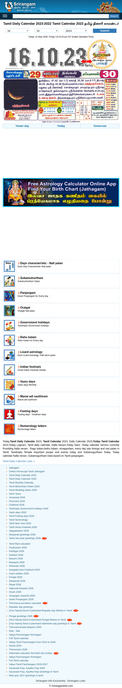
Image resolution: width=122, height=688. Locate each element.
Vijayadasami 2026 (19, 530)
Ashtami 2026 (16, 555)
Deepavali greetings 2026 (22, 534)
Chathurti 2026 (16, 504)
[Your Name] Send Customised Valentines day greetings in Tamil (42, 623)
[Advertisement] (61, 153)
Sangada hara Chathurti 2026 (24, 569)
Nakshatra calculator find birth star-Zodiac (30, 653)
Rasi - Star (14, 631)
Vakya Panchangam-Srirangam (25, 634)
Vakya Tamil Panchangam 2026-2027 (28, 664)
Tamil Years (15, 493)
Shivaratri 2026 (17, 566)
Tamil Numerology (18, 519)
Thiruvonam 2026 (18, 649)
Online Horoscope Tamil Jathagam (27, 471)
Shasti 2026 (15, 645)
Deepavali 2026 (17, 581)
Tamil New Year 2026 (20, 523)
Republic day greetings (21, 607)
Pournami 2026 (17, 501)
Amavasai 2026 (17, 497)
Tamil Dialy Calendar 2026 (22, 478)
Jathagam (14, 467)
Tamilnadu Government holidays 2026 (28, 508)
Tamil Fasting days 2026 (21, 516)
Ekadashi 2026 (17, 562)
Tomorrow (99, 125)
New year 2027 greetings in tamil (26, 675)
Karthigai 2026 (16, 551)
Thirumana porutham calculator (25, 603)
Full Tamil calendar (18, 638)
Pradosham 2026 (18, 547)
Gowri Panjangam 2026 (21, 599)
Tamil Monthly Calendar (21, 482)
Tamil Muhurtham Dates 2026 (24, 486)
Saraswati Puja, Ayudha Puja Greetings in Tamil (33, 671)
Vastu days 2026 (17, 512)
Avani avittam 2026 (19, 573)
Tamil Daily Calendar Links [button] (19, 461)
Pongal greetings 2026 (20, 616)
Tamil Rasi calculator (19, 543)
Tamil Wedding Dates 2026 (23, 490)
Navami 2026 (16, 558)
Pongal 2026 (15, 577)
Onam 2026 (15, 592)
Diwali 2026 (15, 584)
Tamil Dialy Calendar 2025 (22, 475)
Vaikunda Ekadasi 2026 (21, 588)
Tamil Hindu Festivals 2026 (23, 527)
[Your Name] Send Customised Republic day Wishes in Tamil (40, 610)
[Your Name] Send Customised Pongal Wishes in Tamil (37, 619)
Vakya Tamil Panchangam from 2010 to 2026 (32, 642)
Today (61, 125)
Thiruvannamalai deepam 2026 (25, 627)
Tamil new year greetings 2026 (25, 538)
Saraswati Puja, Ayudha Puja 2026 (27, 668)
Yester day (22, 125)
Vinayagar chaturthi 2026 (22, 595)
